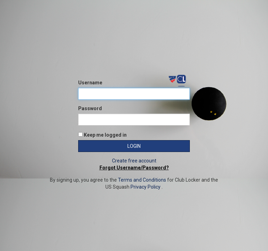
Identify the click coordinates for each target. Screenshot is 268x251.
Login (134, 146)
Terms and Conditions (142, 180)
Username (90, 82)
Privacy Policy (146, 187)
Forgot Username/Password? (134, 167)
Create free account (134, 160)
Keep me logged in (102, 135)
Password (90, 108)
